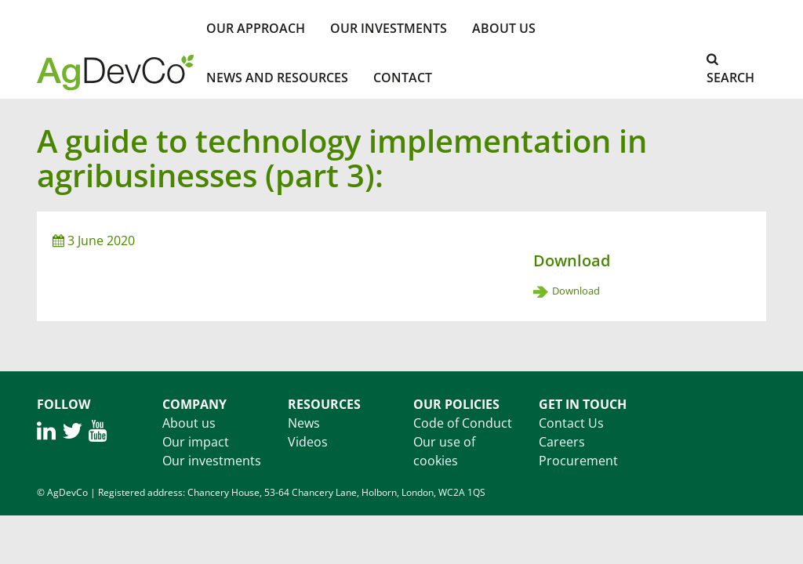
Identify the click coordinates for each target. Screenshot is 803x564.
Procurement (578, 460)
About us (189, 423)
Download (576, 291)
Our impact (195, 441)
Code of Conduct (462, 423)
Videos (308, 441)
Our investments (388, 28)
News (304, 423)
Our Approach (255, 28)
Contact (402, 77)
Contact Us (571, 423)
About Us (504, 28)
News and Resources (277, 77)
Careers (562, 441)
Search (730, 69)
